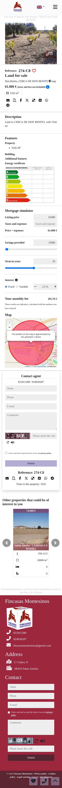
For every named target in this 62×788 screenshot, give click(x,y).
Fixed (11, 286)
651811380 (24, 381)
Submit (31, 463)
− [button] (9, 327)
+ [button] (9, 322)
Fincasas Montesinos (23, 773)
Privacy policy (40, 773)
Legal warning (24, 777)
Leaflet (27, 366)
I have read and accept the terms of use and (29, 453)
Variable (23, 286)
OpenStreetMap (39, 366)
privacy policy (46, 453)
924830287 (38, 381)
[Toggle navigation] (55, 7)
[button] (6, 543)
